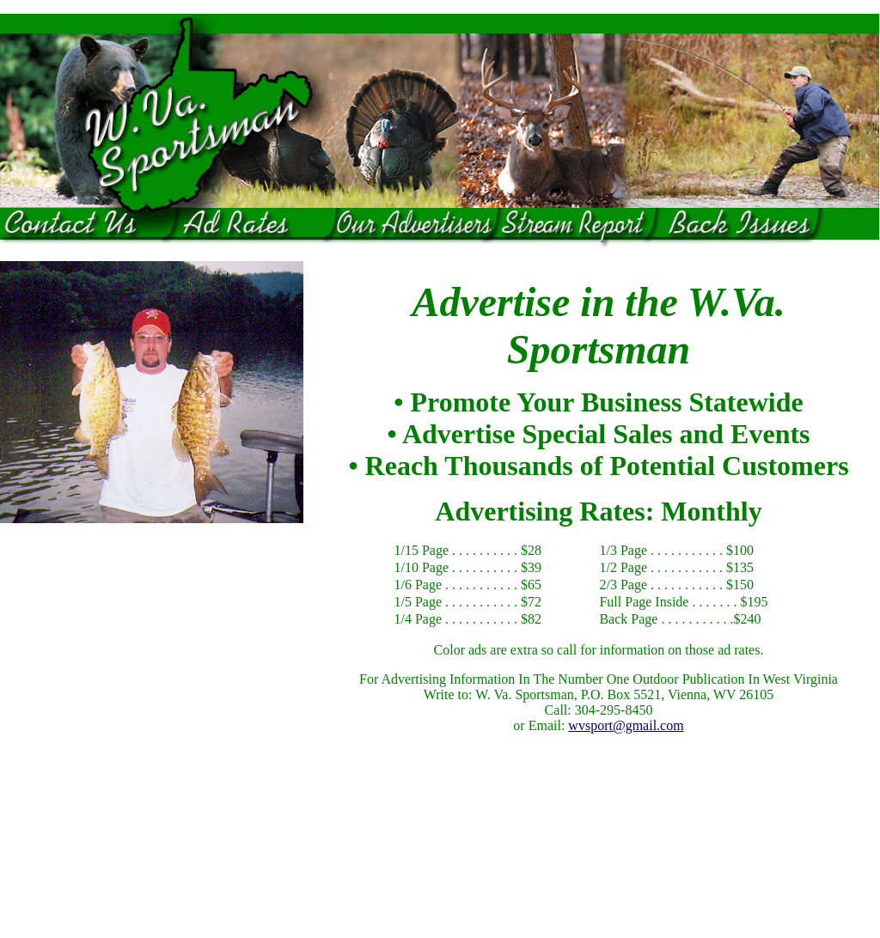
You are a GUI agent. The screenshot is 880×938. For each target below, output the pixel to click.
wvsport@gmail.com (625, 725)
